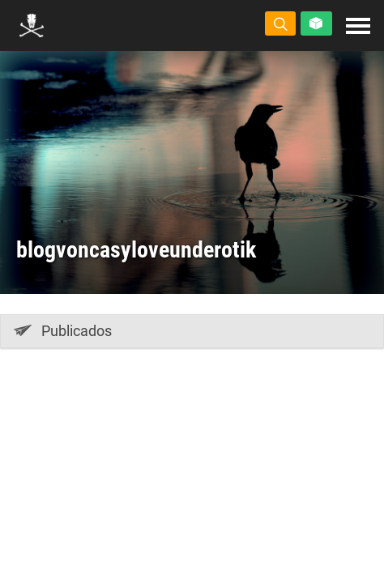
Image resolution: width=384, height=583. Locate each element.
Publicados (63, 330)
